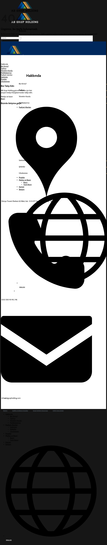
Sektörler (13, 427)
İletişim (5, 410)
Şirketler (13, 429)
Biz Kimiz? (14, 416)
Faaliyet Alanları (11, 425)
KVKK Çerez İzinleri (58, 410)
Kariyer (8, 442)
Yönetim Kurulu (16, 421)
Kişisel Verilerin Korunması (40, 410)
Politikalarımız (15, 423)
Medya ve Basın (11, 436)
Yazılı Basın (14, 440)
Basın (12, 438)
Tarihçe (12, 418)
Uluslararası (14, 431)
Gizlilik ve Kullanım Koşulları (20, 410)
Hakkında (22, 31)
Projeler (8, 434)
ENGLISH (9, 540)
